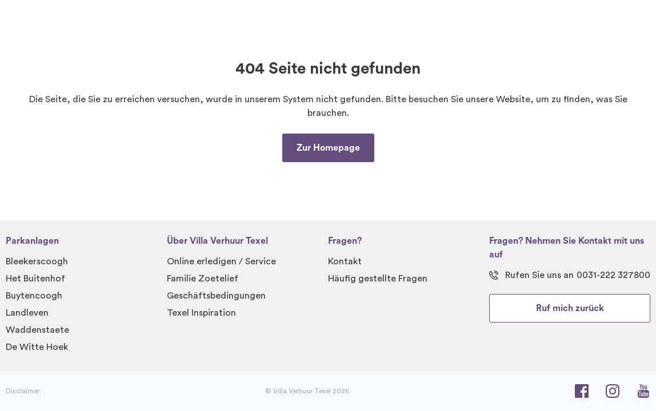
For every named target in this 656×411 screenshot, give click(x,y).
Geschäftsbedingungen (216, 295)
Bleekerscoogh (37, 261)
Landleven (27, 312)
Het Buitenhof (35, 278)
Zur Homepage (328, 147)
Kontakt (345, 261)
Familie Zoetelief (202, 278)
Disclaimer (22, 391)
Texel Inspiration (201, 312)
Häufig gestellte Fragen (377, 278)
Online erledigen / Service (221, 261)
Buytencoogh (34, 295)
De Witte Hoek (37, 347)
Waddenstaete (37, 330)
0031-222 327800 (613, 275)
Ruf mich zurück (570, 308)
